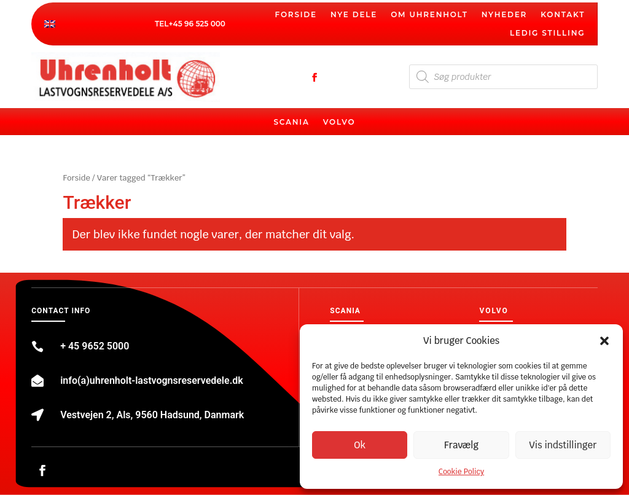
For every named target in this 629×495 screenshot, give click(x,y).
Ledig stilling (547, 33)
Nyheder (504, 14)
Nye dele (353, 14)
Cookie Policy (461, 472)
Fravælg (461, 445)
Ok (359, 445)
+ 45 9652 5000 (94, 346)
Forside (296, 14)
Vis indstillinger (562, 445)
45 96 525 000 (199, 23)
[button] (604, 341)
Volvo (339, 122)
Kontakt (563, 14)
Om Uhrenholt (429, 14)
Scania (291, 122)
